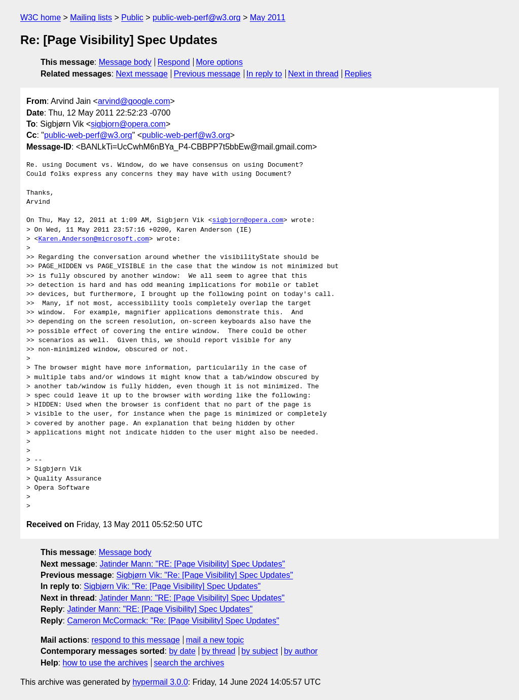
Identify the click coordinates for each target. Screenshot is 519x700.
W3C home (40, 17)
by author (301, 651)
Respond (174, 62)
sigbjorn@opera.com (128, 124)
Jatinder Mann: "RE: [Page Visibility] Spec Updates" (192, 564)
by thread (219, 651)
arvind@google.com (134, 101)
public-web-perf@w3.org (197, 17)
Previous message (207, 73)
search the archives (189, 662)
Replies (358, 73)
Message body (125, 62)
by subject (259, 651)
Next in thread (313, 73)
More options (219, 62)
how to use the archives (105, 662)
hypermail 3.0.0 (160, 682)
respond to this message (135, 640)
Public (132, 17)
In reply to (264, 73)
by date (182, 651)
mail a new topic (215, 640)
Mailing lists (91, 17)
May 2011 (267, 17)
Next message (142, 73)
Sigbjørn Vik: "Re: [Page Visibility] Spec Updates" (204, 575)
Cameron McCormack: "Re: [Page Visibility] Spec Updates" (173, 620)
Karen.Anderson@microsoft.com (93, 239)
